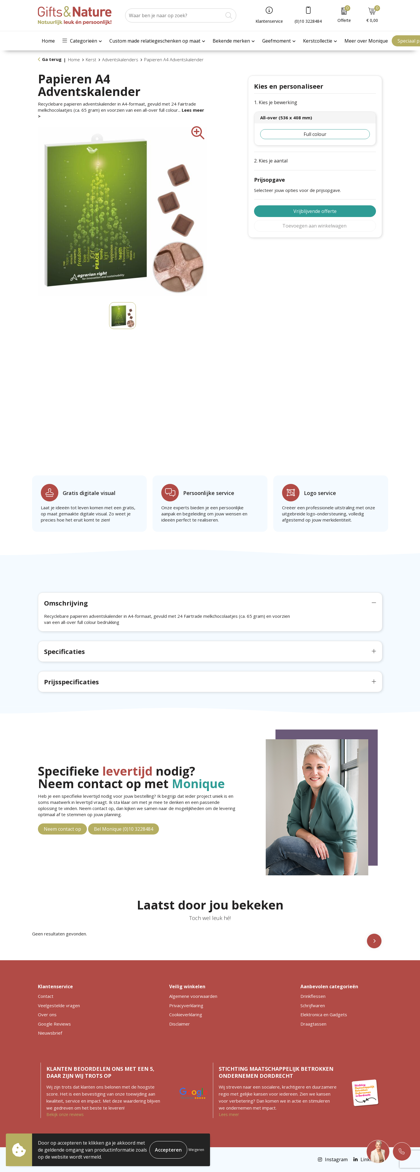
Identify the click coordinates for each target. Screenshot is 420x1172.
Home (48, 41)
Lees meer (229, 1114)
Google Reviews (54, 1024)
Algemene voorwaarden (193, 996)
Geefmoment (276, 41)
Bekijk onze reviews (65, 1114)
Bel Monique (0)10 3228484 (123, 829)
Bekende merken (231, 41)
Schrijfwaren (312, 1005)
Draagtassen (313, 1024)
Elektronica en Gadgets (323, 1014)
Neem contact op (62, 829)
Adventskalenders (120, 59)
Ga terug (52, 59)
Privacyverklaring (186, 1005)
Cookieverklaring (185, 1014)
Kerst (91, 59)
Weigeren (196, 1149)
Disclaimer (179, 1024)
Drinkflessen (313, 996)
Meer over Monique (366, 41)
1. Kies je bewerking (275, 102)
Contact (45, 996)
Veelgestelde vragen (59, 1005)
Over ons (47, 1014)
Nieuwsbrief (50, 1033)
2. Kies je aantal (271, 161)
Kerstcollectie (317, 41)
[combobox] (174, 15)
